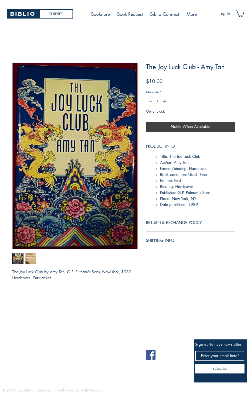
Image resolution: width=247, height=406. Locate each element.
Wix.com (96, 390)
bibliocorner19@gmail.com (27, 353)
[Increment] (165, 101)
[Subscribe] (219, 368)
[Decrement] (150, 101)
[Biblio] (23, 14)
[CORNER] (56, 14)
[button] (240, 13)
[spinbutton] (157, 101)
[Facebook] (151, 355)
